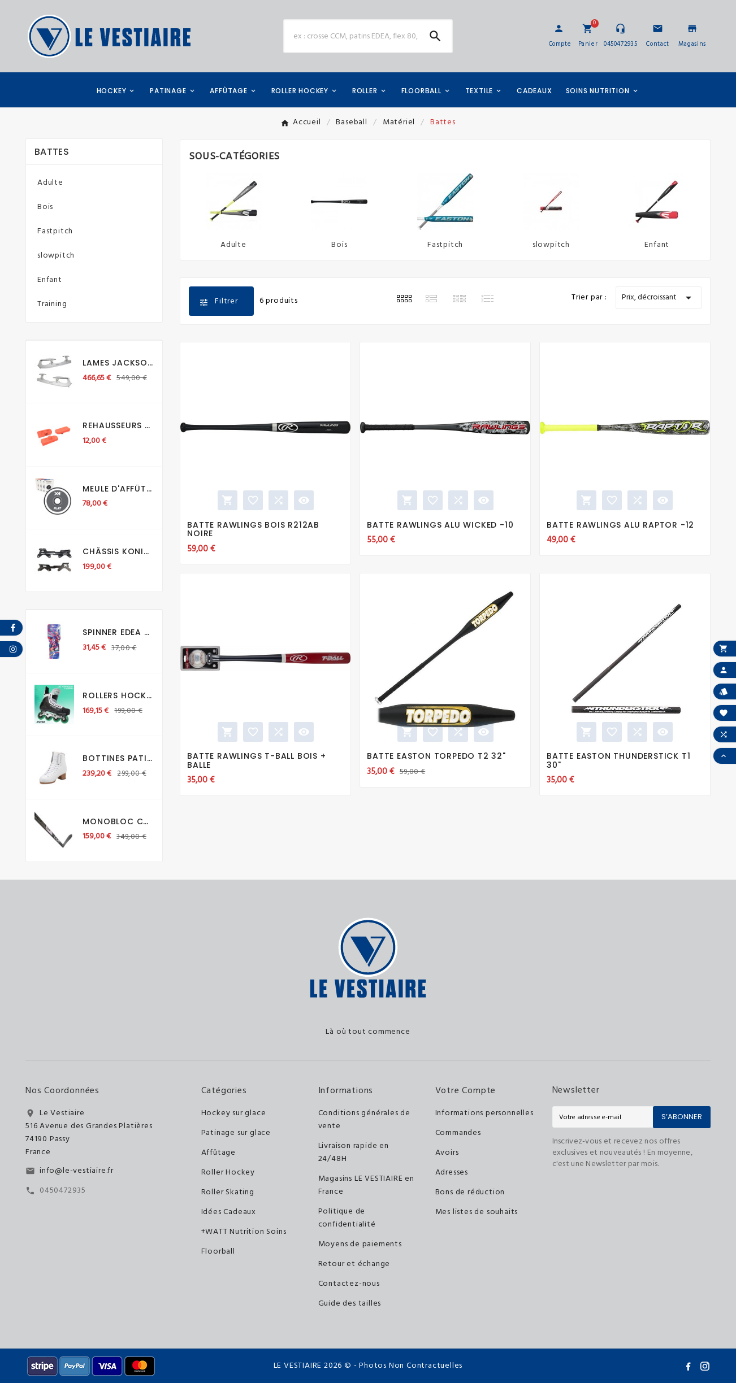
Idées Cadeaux (228, 1212)
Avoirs (447, 1152)
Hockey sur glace (233, 1113)
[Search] (435, 36)
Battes (51, 151)
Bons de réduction (470, 1192)
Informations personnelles (484, 1113)
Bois (45, 207)
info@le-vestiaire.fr (77, 1170)
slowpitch (56, 255)
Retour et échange (354, 1264)
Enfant (49, 279)
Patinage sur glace (236, 1133)
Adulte (50, 182)
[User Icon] (558, 28)
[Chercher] (351, 36)
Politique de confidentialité (347, 1218)
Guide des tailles (350, 1303)
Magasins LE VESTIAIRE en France (366, 1185)
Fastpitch (55, 231)
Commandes (458, 1133)
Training (52, 304)
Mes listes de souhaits (476, 1212)
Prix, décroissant (658, 298)
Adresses (451, 1172)
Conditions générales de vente (364, 1120)
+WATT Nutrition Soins (244, 1231)
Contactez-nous (349, 1283)
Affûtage (218, 1152)
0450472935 (63, 1190)
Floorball (218, 1251)
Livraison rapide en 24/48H (353, 1152)
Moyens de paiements (360, 1244)
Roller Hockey (228, 1172)
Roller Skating (227, 1192)
